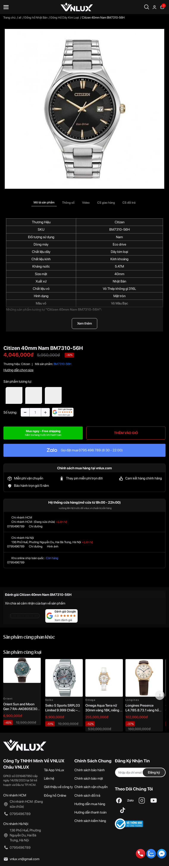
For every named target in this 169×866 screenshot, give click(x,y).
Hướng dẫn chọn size (18, 370)
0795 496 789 (90, 450)
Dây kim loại (119, 252)
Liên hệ (49, 778)
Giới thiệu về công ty (58, 787)
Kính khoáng (119, 259)
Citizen (119, 222)
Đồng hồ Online (55, 795)
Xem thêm (84, 323)
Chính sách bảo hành (89, 770)
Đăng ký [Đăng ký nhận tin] (154, 772)
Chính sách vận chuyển (91, 787)
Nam (119, 237)
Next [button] (159, 695)
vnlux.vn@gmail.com (24, 859)
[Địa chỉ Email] (140, 772)
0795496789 (15, 526)
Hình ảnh (52, 546)
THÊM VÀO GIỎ (126, 433)
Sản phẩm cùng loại (22, 652)
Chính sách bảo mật (88, 778)
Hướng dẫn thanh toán (90, 812)
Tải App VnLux (54, 770)
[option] (84, 109)
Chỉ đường (35, 526)
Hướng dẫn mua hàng (89, 804)
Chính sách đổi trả (87, 795)
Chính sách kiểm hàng (90, 821)
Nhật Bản (119, 281)
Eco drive (119, 244)
